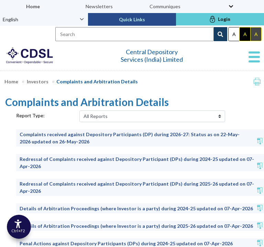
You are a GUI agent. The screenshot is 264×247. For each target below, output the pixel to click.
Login (220, 19)
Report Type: (30, 115)
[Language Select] (44, 19)
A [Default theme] (234, 34)
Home (33, 6)
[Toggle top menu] (231, 6)
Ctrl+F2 (18, 230)
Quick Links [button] (132, 19)
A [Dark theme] (245, 34)
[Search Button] (220, 34)
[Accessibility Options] (19, 227)
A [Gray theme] (256, 34)
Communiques (165, 6)
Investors (40, 81)
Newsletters (99, 6)
